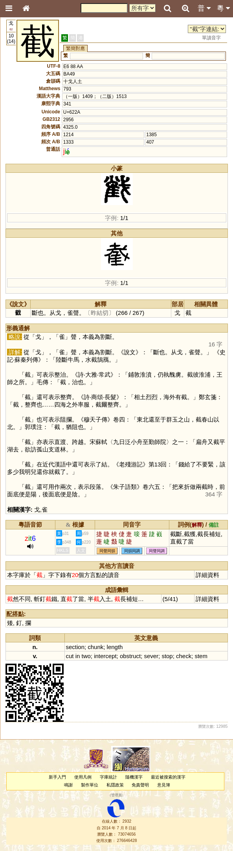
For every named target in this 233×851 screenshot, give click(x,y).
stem (200, 656)
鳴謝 (68, 785)
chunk (95, 647)
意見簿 (163, 785)
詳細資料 (207, 575)
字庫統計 (108, 777)
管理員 (116, 795)
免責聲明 (140, 785)
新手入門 (57, 777)
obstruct (130, 656)
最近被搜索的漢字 (168, 777)
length (115, 647)
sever (151, 656)
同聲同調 (157, 551)
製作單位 (89, 785)
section (75, 647)
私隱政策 (115, 785)
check (183, 656)
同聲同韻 (107, 551)
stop (166, 656)
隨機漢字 (134, 777)
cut (70, 656)
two (86, 656)
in (77, 656)
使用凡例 (83, 777)
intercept (105, 656)
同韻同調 (132, 551)
